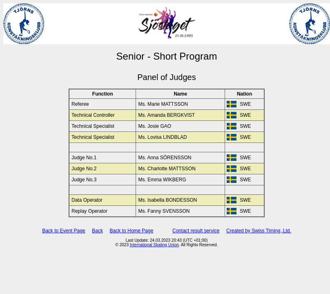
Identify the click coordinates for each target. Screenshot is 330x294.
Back (97, 231)
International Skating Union (154, 245)
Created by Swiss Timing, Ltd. (258, 231)
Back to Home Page (132, 231)
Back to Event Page (63, 231)
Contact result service (195, 231)
